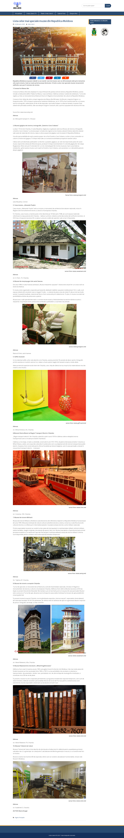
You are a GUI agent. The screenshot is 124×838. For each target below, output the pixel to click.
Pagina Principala (19, 817)
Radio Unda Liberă (47, 13)
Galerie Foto (61, 13)
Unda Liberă (31, 24)
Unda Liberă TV (31, 13)
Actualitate (18, 13)
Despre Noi (73, 13)
